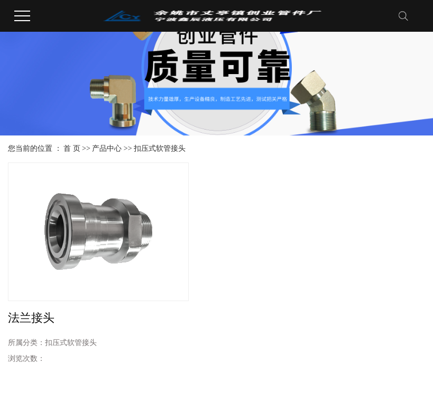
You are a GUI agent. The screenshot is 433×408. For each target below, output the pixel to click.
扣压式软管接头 (160, 148)
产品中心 (107, 148)
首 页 (71, 148)
